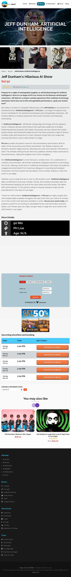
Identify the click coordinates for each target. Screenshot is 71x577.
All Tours (4, 475)
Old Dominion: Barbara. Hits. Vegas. (18, 434)
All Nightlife (5, 469)
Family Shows (7, 495)
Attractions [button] (50, 4)
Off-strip (5, 525)
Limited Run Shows (8, 492)
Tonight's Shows (7, 502)
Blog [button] (67, 4)
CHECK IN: (22, 288)
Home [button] (25, 4)
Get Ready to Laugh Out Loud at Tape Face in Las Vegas (53, 435)
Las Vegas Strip (7, 549)
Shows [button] (41, 4)
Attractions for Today (9, 528)
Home (3, 71)
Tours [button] (60, 4)
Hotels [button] (32, 4)
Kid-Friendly (6, 516)
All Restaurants (7, 472)
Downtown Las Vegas (9, 552)
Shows (10, 71)
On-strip (5, 522)
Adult (4, 498)
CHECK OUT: (23, 292)
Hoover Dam (6, 542)
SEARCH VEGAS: (26, 276)
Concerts (5, 489)
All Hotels (5, 459)
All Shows (5, 462)
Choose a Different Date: (12, 387)
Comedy (5, 486)
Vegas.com (26, 87)
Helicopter (5, 545)
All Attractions (6, 466)
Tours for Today (7, 555)
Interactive (6, 513)
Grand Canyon (7, 539)
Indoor (4, 519)
